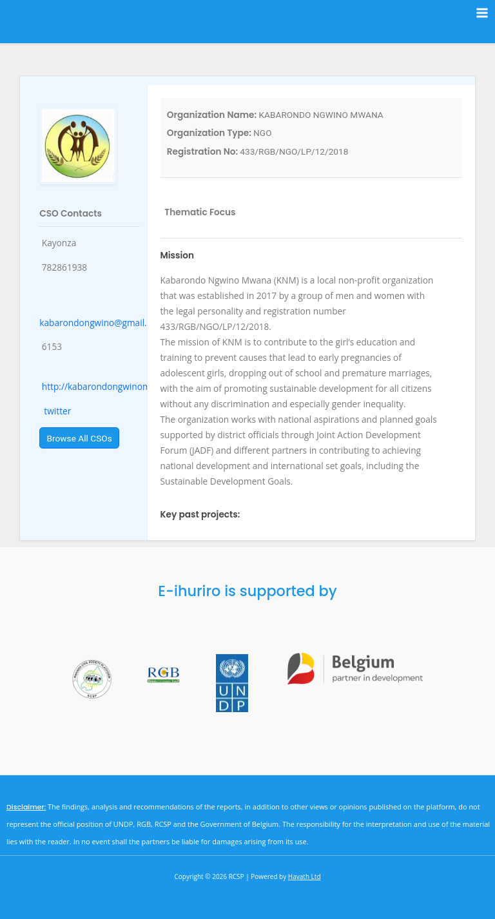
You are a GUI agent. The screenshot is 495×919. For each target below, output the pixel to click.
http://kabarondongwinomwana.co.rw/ (121, 386)
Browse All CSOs (79, 438)
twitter (56, 411)
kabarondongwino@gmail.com (101, 322)
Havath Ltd (304, 876)
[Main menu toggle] (482, 13)
